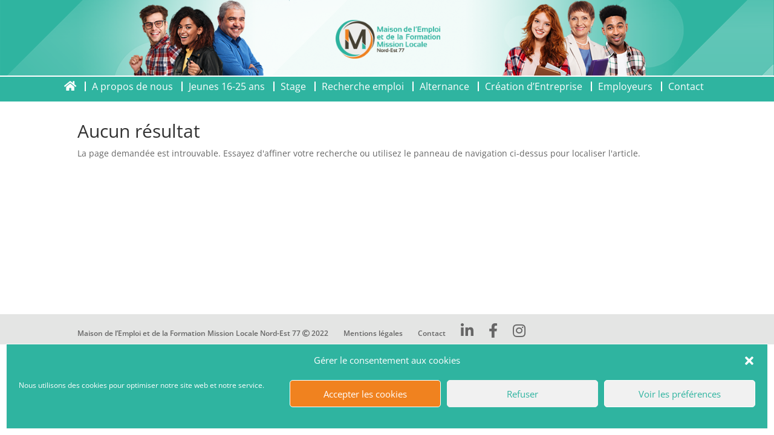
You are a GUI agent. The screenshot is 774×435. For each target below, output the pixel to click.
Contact (686, 86)
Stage (293, 86)
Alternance (444, 86)
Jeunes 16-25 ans (227, 86)
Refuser (522, 394)
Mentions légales (373, 333)
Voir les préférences (680, 394)
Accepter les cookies (365, 394)
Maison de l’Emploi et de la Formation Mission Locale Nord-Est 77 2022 (202, 333)
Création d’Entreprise (533, 86)
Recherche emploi (363, 86)
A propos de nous (132, 86)
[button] (749, 361)
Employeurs (625, 86)
